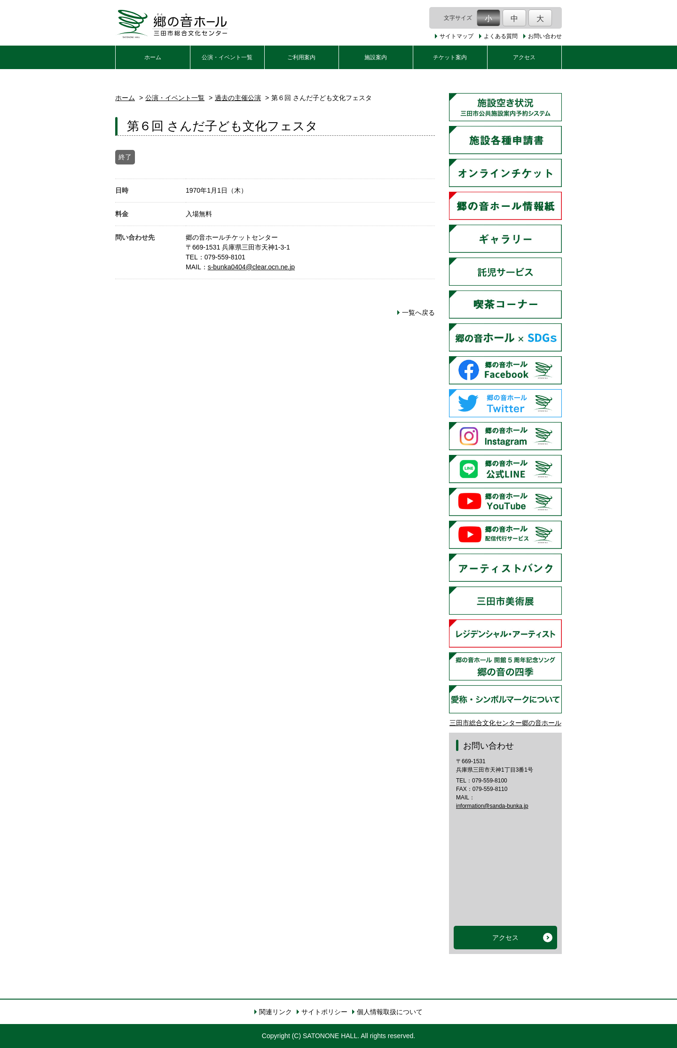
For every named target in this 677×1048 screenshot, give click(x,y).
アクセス (524, 57)
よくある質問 (501, 36)
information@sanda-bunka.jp (492, 806)
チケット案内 (450, 57)
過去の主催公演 (238, 98)
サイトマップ (456, 36)
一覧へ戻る (418, 312)
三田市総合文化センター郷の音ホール (505, 723)
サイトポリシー (324, 1012)
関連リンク (275, 1012)
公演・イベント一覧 (227, 57)
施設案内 (375, 57)
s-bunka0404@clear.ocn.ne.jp (251, 267)
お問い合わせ (545, 36)
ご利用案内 (301, 57)
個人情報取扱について (390, 1012)
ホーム (152, 57)
